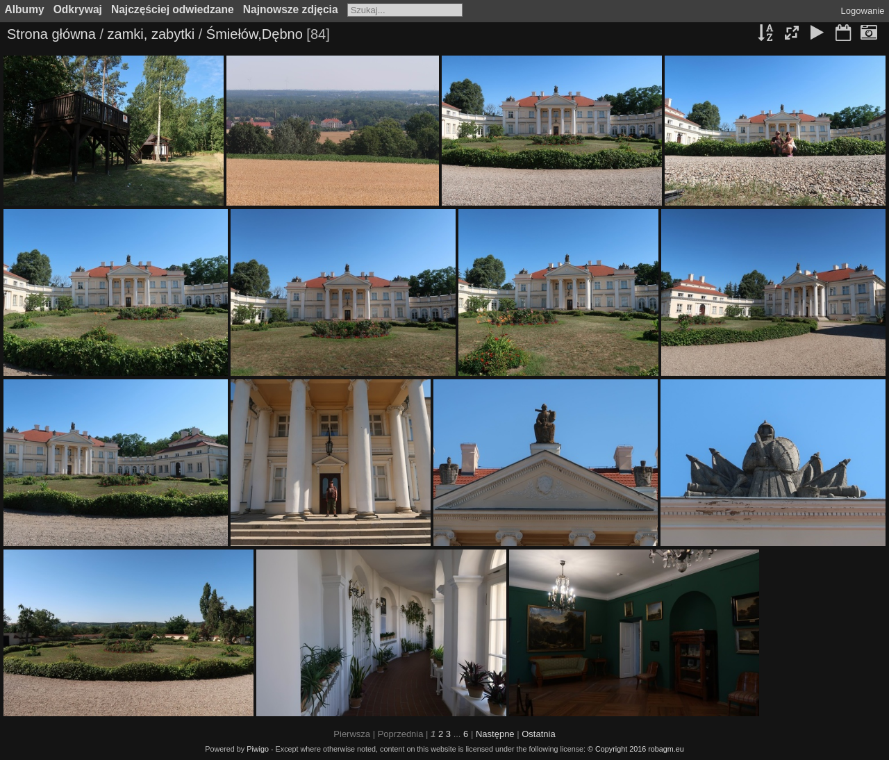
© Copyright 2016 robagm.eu (636, 749)
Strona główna (51, 34)
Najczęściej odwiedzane (172, 9)
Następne (495, 734)
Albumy (24, 9)
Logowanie (863, 11)
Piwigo (258, 749)
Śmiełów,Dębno (254, 34)
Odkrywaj (77, 9)
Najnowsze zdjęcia (290, 9)
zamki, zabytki (151, 34)
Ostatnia (538, 734)
